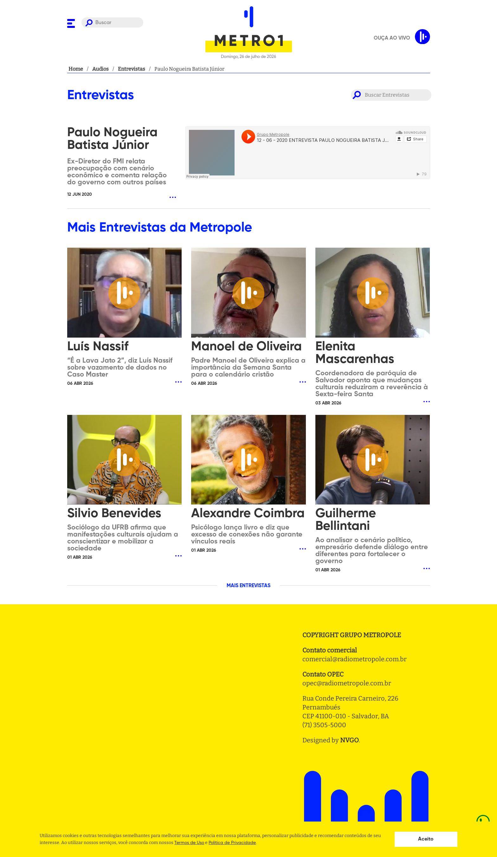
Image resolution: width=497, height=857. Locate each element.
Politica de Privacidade (232, 843)
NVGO (349, 740)
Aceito (426, 839)
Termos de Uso (189, 843)
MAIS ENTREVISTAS (248, 585)
